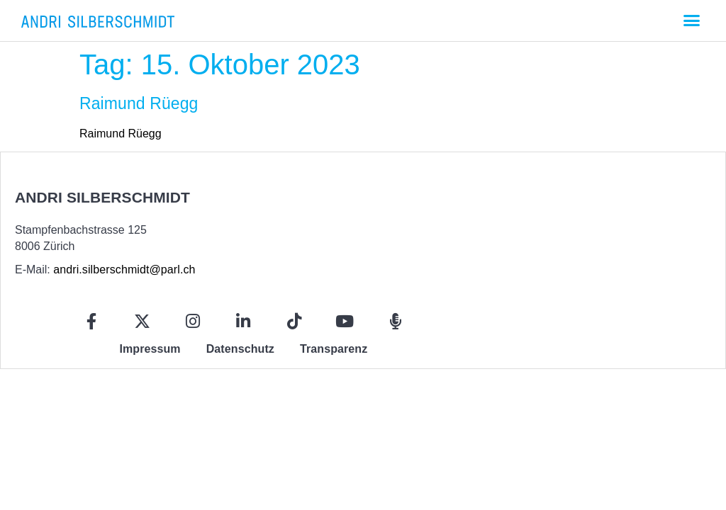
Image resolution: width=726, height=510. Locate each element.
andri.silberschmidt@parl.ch (124, 270)
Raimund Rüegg (139, 103)
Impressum (149, 349)
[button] (691, 20)
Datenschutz (240, 349)
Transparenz (333, 349)
